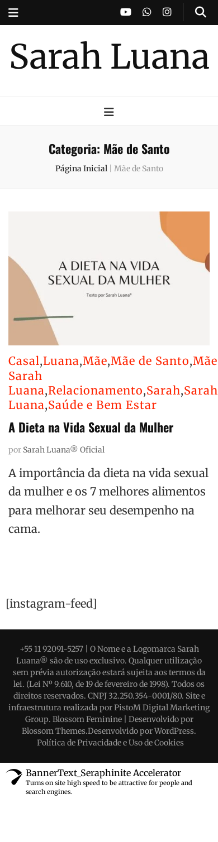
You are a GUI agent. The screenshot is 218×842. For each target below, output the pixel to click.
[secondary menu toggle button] (13, 12)
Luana (61, 361)
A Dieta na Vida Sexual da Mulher (90, 427)
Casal (24, 361)
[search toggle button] (200, 12)
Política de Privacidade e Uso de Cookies (110, 743)
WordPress (174, 731)
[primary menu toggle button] (109, 112)
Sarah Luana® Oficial (64, 450)
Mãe (95, 361)
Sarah (163, 390)
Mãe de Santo (150, 361)
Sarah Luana (109, 57)
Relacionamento (95, 390)
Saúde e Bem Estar (102, 405)
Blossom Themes (54, 731)
